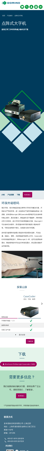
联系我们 (27, 195)
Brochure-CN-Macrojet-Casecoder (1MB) (20, 364)
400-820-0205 (12, 441)
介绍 (3, 195)
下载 (18, 195)
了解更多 (30, 341)
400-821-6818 (12, 438)
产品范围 (11, 195)
